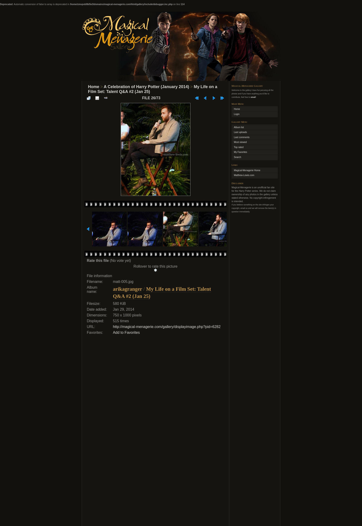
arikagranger (127, 289)
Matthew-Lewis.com (244, 175)
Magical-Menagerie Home (247, 170)
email (253, 97)
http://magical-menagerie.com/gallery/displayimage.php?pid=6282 (167, 327)
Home (93, 86)
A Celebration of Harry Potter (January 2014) (146, 86)
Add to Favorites (126, 332)
